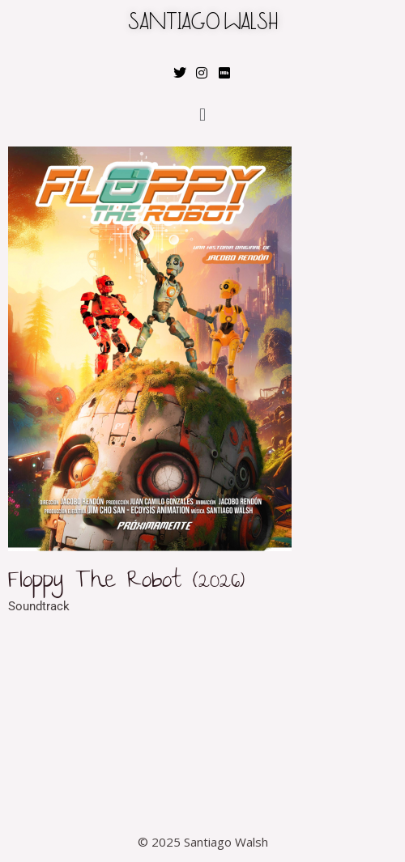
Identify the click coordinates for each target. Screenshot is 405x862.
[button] (202, 114)
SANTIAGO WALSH (203, 24)
